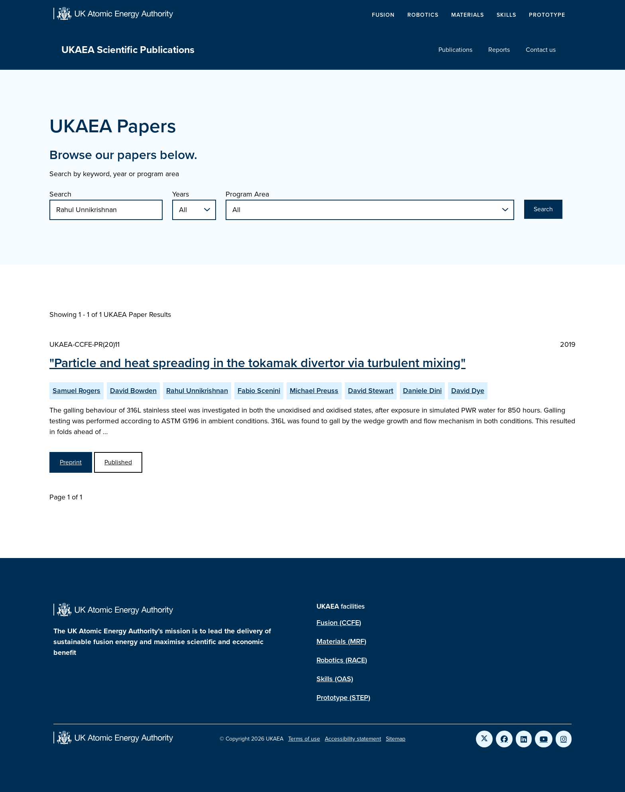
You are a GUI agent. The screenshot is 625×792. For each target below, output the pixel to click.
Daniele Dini (422, 390)
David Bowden (133, 390)
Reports (499, 49)
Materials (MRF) (341, 641)
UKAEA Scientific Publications (128, 49)
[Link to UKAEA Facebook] (504, 739)
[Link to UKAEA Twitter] (484, 739)
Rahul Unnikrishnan (197, 390)
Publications (455, 49)
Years (180, 194)
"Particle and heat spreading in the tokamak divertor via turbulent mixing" (257, 362)
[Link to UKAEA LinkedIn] (524, 739)
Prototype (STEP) (343, 697)
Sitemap (395, 739)
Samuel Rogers (76, 390)
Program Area (247, 194)
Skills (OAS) (334, 679)
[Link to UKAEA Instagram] (564, 739)
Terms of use (304, 739)
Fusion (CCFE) (338, 622)
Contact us (541, 49)
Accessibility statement (353, 739)
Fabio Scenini (259, 390)
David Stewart (370, 390)
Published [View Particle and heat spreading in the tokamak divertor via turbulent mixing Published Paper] (118, 462)
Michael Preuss (314, 390)
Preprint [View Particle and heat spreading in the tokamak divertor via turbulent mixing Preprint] (71, 462)
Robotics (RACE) (341, 660)
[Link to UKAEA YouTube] (543, 739)
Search (60, 194)
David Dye (467, 390)
